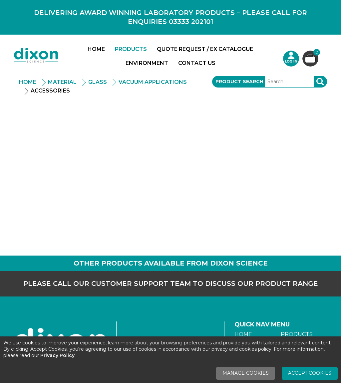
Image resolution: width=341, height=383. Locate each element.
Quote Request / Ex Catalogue (205, 49)
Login (291, 59)
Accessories (50, 91)
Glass (97, 82)
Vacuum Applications (153, 82)
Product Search (239, 82)
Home (96, 49)
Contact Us (196, 63)
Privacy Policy (57, 355)
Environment (147, 63)
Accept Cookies (309, 373)
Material (62, 82)
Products (131, 49)
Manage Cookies (245, 373)
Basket (315, 53)
